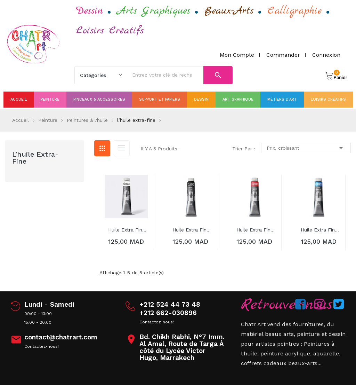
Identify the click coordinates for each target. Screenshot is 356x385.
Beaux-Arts (228, 11)
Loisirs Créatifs (110, 31)
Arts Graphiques (153, 11)
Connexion (326, 55)
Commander (283, 55)
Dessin (89, 11)
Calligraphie (295, 11)
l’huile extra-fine (35, 158)
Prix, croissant (306, 148)
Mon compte (237, 55)
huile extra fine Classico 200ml (128, 230)
